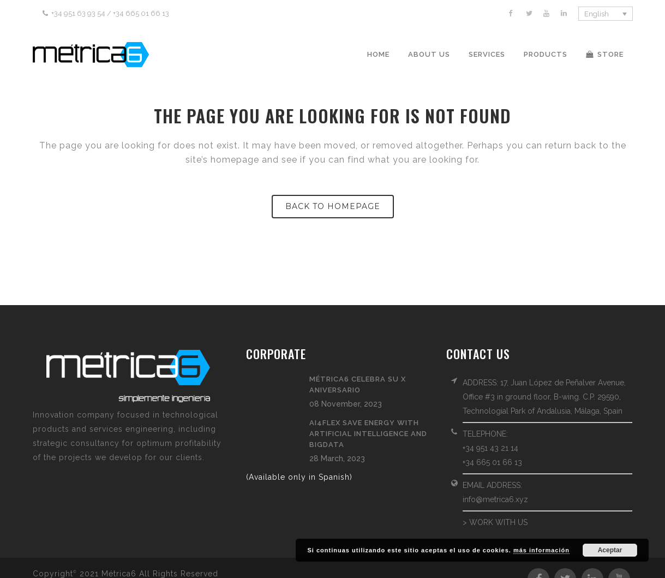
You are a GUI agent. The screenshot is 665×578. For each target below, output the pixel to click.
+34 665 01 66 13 (492, 462)
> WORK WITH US (495, 522)
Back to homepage (332, 206)
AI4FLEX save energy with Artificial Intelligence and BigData (368, 434)
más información (541, 550)
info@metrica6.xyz (495, 499)
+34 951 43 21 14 (490, 448)
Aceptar (610, 550)
